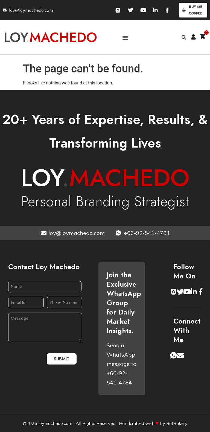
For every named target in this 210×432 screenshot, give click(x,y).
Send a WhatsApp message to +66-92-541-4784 (121, 364)
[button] (125, 37)
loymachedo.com (55, 423)
